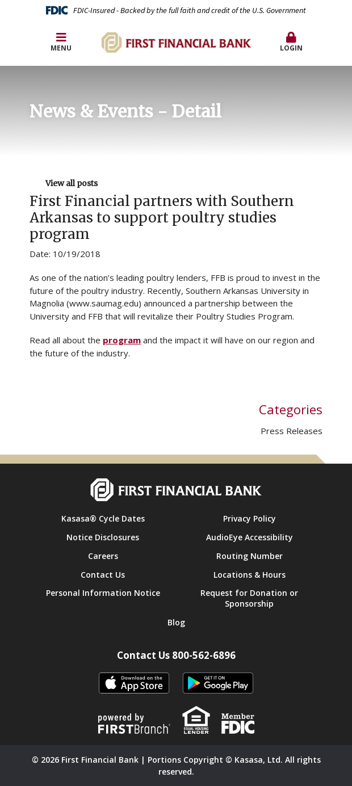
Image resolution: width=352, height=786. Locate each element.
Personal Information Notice (103, 592)
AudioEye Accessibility (249, 537)
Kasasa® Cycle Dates (103, 518)
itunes (134, 683)
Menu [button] (61, 42)
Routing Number (249, 555)
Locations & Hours (249, 574)
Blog (176, 622)
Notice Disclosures (102, 537)
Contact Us (103, 574)
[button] (291, 42)
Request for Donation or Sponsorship (249, 598)
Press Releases (291, 430)
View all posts (71, 183)
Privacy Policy (249, 518)
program (122, 340)
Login (290, 42)
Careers (103, 555)
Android (218, 683)
